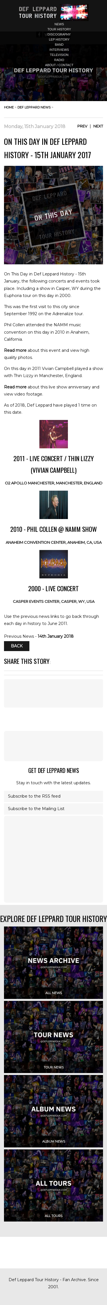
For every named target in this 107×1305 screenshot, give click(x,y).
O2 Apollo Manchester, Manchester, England (53, 483)
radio (59, 60)
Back (17, 646)
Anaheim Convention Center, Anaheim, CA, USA (54, 542)
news (59, 24)
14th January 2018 (56, 636)
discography (59, 34)
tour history (59, 29)
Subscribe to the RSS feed (34, 796)
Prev (82, 126)
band (59, 44)
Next (98, 126)
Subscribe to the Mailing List (36, 808)
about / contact (59, 65)
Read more (15, 350)
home (9, 107)
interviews (59, 49)
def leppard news (34, 107)
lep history (59, 39)
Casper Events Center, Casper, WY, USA (53, 601)
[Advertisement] (53, 746)
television (59, 55)
